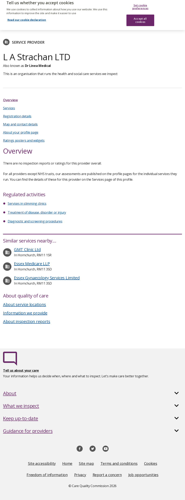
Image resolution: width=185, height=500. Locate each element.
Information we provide (25, 313)
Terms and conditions (119, 463)
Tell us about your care (21, 370)
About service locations (24, 304)
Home (67, 463)
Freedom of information (47, 474)
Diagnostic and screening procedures (35, 221)
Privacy (80, 474)
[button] (92, 393)
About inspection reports (26, 321)
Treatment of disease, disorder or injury (37, 212)
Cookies (150, 463)
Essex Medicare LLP (32, 263)
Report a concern (107, 474)
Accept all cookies (140, 16)
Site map (86, 463)
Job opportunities (143, 474)
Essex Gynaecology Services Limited (47, 278)
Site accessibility (42, 463)
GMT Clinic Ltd (27, 249)
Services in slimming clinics (27, 203)
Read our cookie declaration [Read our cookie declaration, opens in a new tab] (26, 16)
